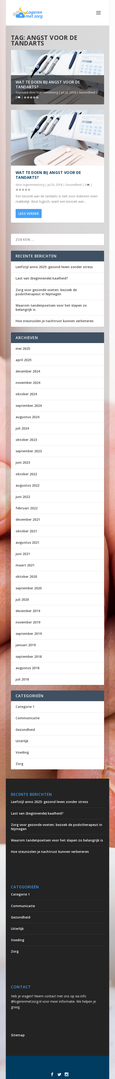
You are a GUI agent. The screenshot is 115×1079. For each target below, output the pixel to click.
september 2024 (29, 405)
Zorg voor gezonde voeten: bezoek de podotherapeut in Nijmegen (46, 292)
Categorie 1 (25, 706)
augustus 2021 (27, 542)
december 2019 (28, 611)
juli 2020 (22, 599)
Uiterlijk (22, 741)
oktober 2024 (26, 394)
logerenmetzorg (47, 92)
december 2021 (28, 519)
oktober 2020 (26, 576)
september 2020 (29, 588)
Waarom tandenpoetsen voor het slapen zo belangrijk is (51, 307)
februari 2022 (26, 508)
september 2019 (29, 633)
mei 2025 (23, 348)
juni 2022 (23, 497)
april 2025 (23, 360)
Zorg (19, 763)
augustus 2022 (27, 485)
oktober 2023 (26, 439)
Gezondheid (87, 92)
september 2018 (29, 656)
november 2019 (28, 622)
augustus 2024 (27, 417)
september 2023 (29, 451)
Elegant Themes (51, 1062)
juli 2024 (22, 428)
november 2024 (28, 382)
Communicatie (28, 718)
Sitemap (18, 1035)
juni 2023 (23, 462)
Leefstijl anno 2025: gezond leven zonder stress (54, 267)
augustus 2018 (27, 668)
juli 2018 (22, 679)
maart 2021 (25, 565)
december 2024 (28, 371)
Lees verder (28, 213)
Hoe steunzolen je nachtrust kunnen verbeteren (55, 321)
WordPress (57, 1067)
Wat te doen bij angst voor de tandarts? (48, 85)
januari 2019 (26, 645)
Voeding (22, 752)
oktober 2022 (26, 474)
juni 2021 (23, 554)
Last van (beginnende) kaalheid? (42, 278)
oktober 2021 (26, 531)
